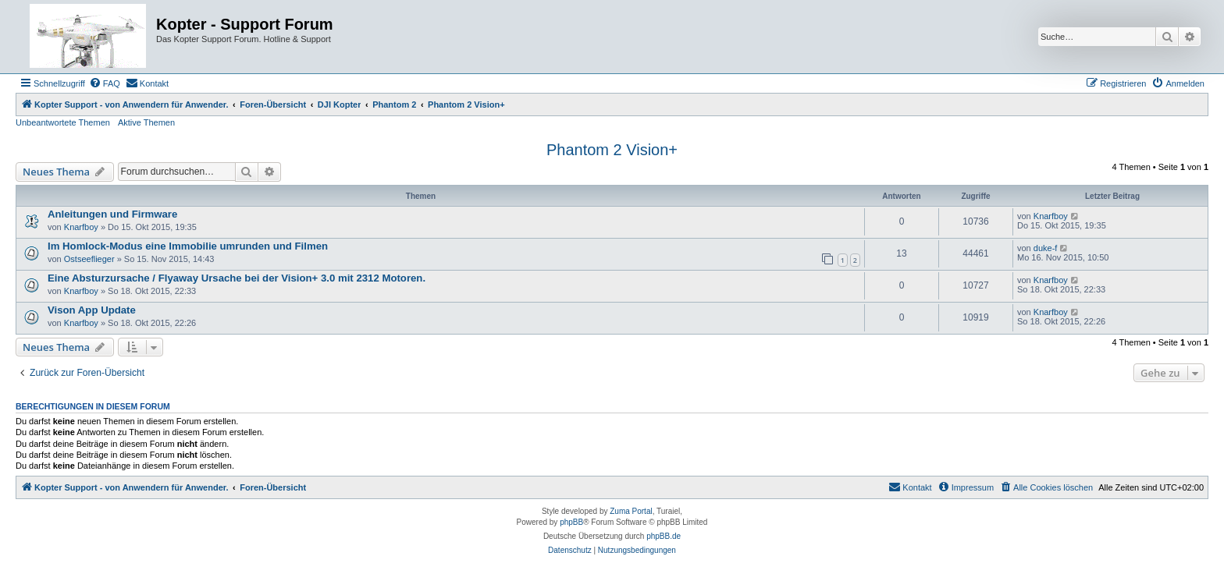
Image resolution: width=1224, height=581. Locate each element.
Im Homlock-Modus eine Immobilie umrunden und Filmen (188, 246)
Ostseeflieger (89, 259)
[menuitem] (104, 83)
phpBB (571, 522)
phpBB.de (663, 536)
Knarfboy (81, 227)
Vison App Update (92, 310)
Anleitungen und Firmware (112, 214)
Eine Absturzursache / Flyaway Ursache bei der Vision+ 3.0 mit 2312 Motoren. (236, 278)
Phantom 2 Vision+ (612, 149)
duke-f (1046, 248)
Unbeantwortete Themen (63, 122)
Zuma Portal (631, 511)
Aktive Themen (146, 122)
